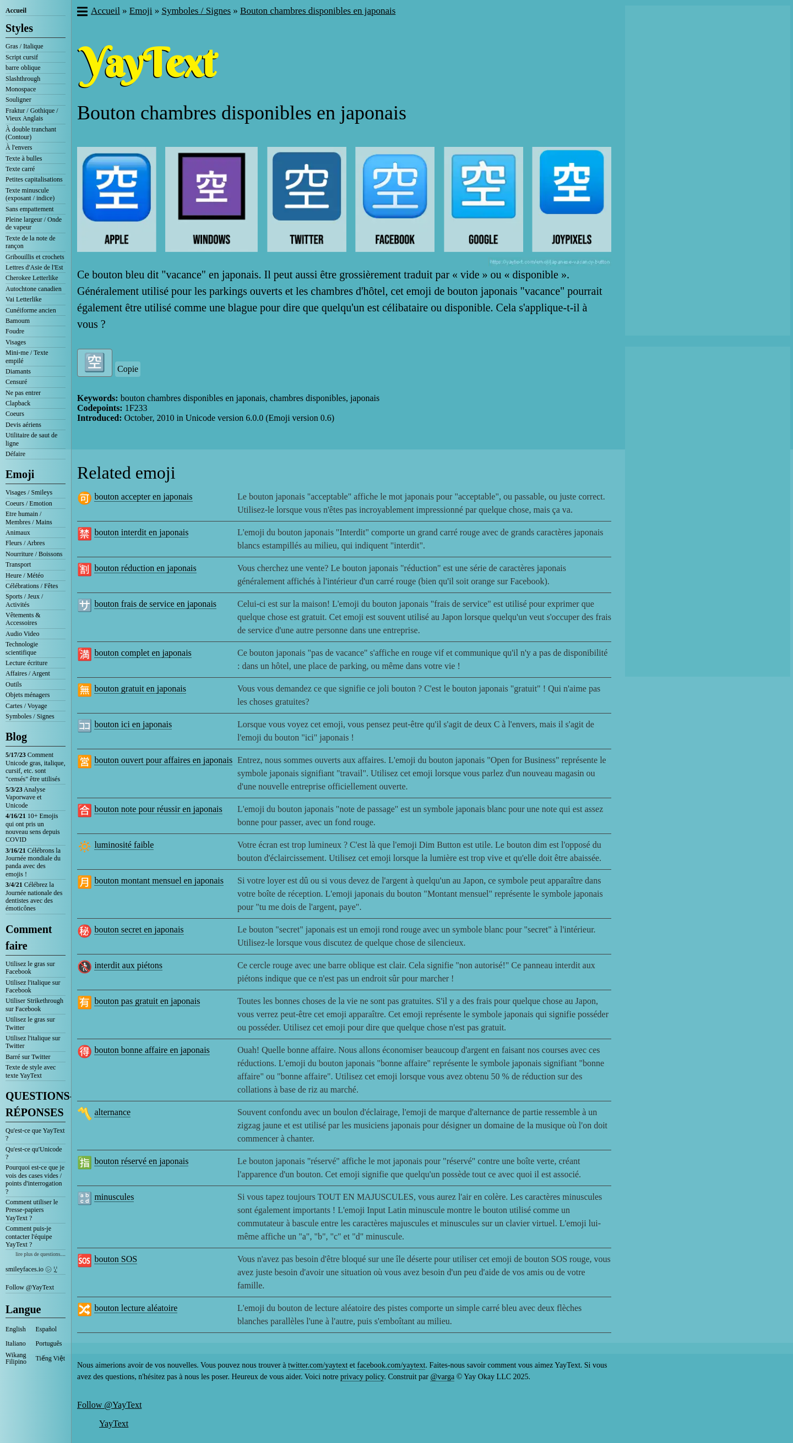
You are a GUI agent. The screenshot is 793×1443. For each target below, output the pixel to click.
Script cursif (22, 57)
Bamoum (18, 321)
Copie (127, 369)
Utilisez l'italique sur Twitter (33, 1042)
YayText (113, 1423)
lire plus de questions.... (40, 1254)
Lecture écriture (26, 663)
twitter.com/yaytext (317, 1365)
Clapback (18, 403)
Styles (19, 28)
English (16, 1329)
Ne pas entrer (23, 393)
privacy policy (362, 1377)
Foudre (15, 331)
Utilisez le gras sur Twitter (30, 1023)
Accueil (16, 10)
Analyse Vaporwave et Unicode (25, 797)
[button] (81, 13)
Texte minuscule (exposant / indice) (30, 194)
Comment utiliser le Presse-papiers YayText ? (32, 1210)
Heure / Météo (25, 575)
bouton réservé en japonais (141, 1161)
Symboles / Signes (30, 716)
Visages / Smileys (29, 492)
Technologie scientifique (22, 648)
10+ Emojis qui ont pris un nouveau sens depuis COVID (33, 827)
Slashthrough (23, 79)
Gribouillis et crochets (35, 257)
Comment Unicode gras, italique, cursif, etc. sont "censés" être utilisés (36, 766)
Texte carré (20, 169)
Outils (13, 684)
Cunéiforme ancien (31, 310)
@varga (442, 1377)
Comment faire (29, 937)
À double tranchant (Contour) (31, 133)
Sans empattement (30, 209)
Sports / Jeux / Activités (24, 600)
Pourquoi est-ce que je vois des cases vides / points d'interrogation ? (35, 1179)
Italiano (16, 1343)
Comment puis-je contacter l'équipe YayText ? (29, 1236)
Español (46, 1329)
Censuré (16, 382)
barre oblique (23, 68)
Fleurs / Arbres (25, 543)
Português (49, 1343)
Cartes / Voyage (26, 706)
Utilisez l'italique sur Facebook (33, 986)
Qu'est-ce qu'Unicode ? (34, 1153)
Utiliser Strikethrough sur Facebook (34, 1004)
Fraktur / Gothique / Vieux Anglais (32, 114)
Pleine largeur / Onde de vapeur (34, 223)
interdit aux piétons (128, 965)
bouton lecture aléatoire (135, 1308)
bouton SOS (115, 1259)
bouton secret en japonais (138, 929)
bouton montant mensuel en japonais (159, 880)
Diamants (18, 371)
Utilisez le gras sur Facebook (30, 967)
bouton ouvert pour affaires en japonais (163, 760)
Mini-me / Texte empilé (27, 356)
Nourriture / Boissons (34, 554)
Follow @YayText (30, 1287)
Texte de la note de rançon (30, 242)
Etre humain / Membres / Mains (29, 517)
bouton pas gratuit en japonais (147, 1001)
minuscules (114, 1196)
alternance (112, 1112)
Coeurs (15, 414)
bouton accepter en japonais (143, 496)
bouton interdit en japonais (141, 532)
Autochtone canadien (34, 289)
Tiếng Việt (51, 1358)
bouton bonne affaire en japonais (151, 1050)
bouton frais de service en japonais (155, 603)
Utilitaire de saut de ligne (31, 439)
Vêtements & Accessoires (23, 619)
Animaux (18, 532)
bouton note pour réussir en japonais (158, 809)
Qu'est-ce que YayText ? (35, 1134)
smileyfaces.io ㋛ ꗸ (31, 1269)
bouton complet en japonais (142, 652)
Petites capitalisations (34, 179)
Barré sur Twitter (28, 1057)
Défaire (15, 454)
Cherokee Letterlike (32, 278)
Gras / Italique (25, 46)
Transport (18, 564)
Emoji (20, 474)
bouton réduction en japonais (145, 568)
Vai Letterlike (24, 299)
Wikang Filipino (16, 1358)
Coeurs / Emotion (29, 503)
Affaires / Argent (28, 673)
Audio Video (22, 634)
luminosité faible (124, 844)
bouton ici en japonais (133, 724)
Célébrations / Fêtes (32, 586)
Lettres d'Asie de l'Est (34, 267)
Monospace (21, 89)
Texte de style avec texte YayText (31, 1071)
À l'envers (19, 147)
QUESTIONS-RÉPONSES (36, 1104)
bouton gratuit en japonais (140, 688)
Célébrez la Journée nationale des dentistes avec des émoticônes (34, 896)
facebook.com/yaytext (391, 1365)
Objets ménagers (28, 695)
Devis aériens (23, 425)
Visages (16, 342)
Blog (16, 737)
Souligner (18, 99)
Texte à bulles (24, 158)
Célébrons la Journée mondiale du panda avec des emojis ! (33, 862)
